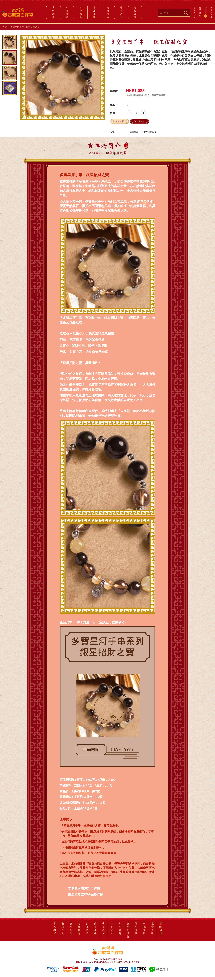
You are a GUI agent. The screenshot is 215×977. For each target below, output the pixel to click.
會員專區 (121, 12)
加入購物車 (139, 121)
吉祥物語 (53, 12)
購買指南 (133, 132)
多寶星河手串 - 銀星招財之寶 (24, 26)
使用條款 (136, 928)
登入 (195, 9)
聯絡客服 (135, 12)
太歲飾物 (67, 12)
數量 (112, 113)
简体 (211, 15)
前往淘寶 (54, 928)
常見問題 (119, 928)
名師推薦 (80, 12)
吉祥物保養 (149, 132)
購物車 (206, 12)
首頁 (4, 26)
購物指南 (108, 12)
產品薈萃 (94, 12)
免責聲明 (152, 928)
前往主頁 (62, 928)
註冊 (195, 15)
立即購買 (119, 121)
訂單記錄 (200, 11)
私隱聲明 (144, 928)
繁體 (211, 9)
